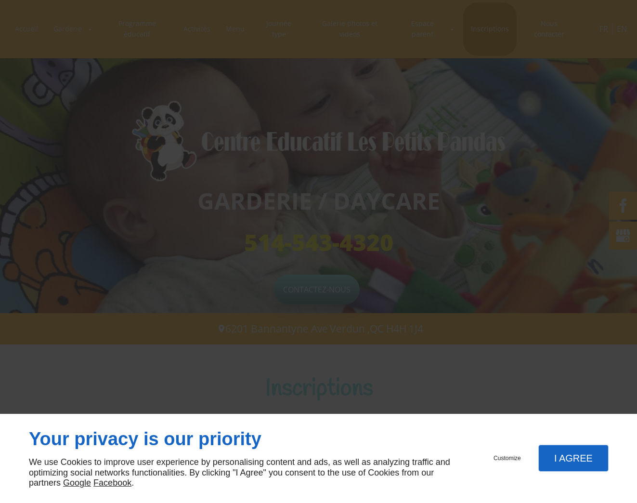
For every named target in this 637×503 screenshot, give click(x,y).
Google (77, 483)
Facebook (112, 483)
